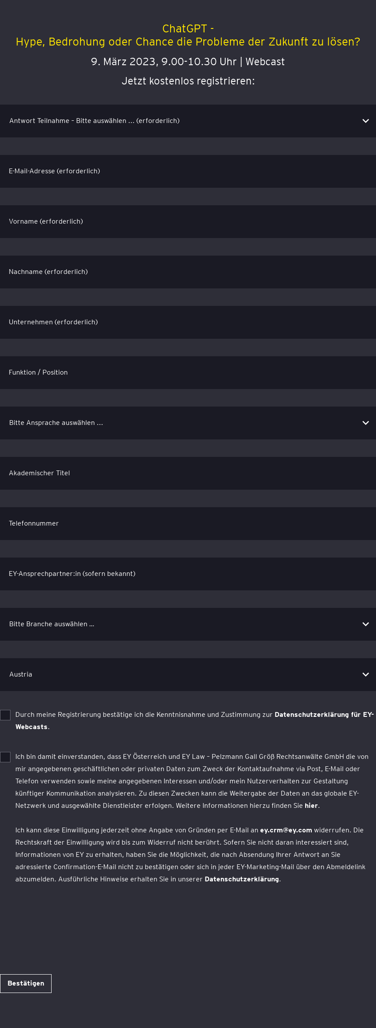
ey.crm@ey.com (286, 830)
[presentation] (66, 920)
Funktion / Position (38, 372)
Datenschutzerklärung (242, 879)
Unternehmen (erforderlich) (53, 322)
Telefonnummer (34, 523)
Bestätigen (25, 983)
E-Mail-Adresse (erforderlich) (54, 171)
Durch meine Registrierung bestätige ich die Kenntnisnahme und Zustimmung (194, 720)
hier (311, 805)
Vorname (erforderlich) (46, 221)
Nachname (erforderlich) (48, 271)
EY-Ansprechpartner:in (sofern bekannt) (72, 573)
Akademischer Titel (39, 473)
